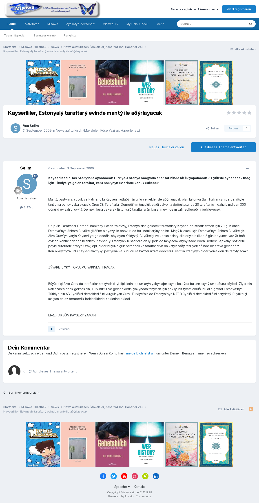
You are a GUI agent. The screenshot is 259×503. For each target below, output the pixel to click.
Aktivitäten (32, 24)
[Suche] (197, 23)
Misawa (52, 24)
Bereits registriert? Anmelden (194, 9)
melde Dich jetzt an (140, 353)
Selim (34, 126)
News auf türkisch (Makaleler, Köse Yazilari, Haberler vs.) (98, 130)
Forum (12, 26)
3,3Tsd (26, 207)
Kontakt (139, 487)
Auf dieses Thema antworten (223, 147)
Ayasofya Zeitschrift (80, 24)
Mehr (160, 24)
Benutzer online (45, 35)
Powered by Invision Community (129, 496)
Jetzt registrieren (239, 9)
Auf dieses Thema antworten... (53, 371)
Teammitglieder (15, 35)
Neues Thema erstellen (166, 147)
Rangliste (70, 35)
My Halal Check (137, 24)
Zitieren (64, 329)
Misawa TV (110, 24)
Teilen (212, 128)
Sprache (122, 487)
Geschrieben (71, 168)
